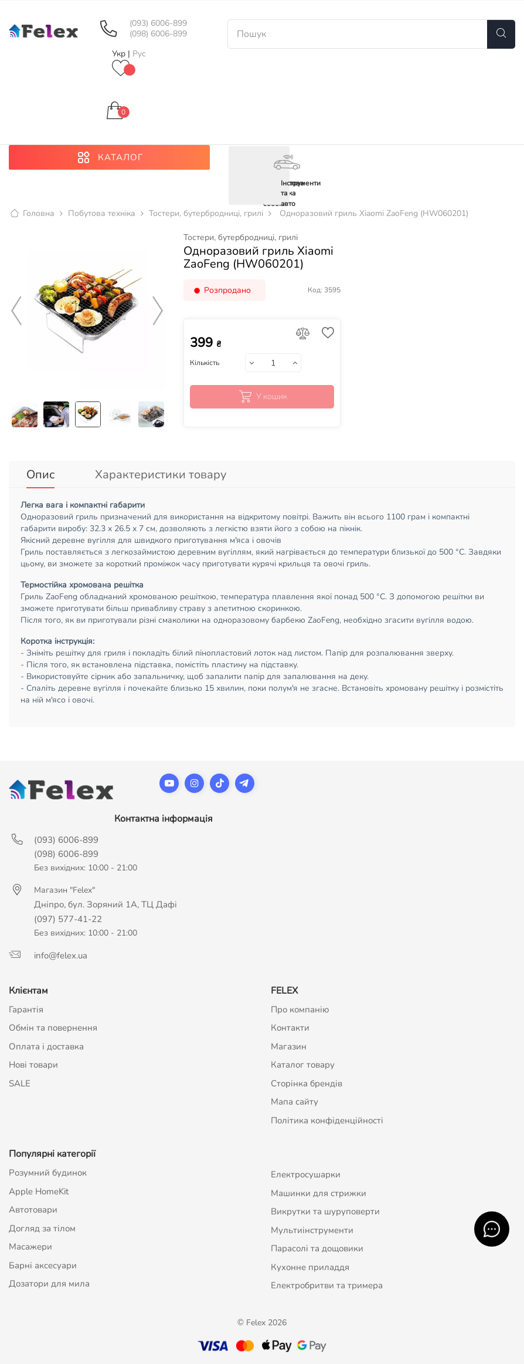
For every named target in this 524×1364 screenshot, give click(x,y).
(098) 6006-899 (158, 34)
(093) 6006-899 (158, 23)
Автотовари (33, 1210)
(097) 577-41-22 (68, 919)
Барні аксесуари (43, 1265)
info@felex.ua (60, 955)
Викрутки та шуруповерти (325, 1211)
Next (158, 311)
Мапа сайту (294, 1102)
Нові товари (33, 1065)
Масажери (30, 1246)
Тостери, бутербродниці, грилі (240, 237)
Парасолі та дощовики (317, 1248)
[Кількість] (273, 363)
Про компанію (300, 1009)
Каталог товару (303, 1065)
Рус (139, 53)
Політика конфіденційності (327, 1120)
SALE (19, 1083)
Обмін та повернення (53, 1028)
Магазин (289, 1046)
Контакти (290, 1028)
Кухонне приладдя (310, 1267)
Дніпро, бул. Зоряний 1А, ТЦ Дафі (105, 904)
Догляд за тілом (42, 1228)
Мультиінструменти (312, 1230)
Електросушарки (306, 1174)
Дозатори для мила (49, 1283)
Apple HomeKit (39, 1191)
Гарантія (26, 1009)
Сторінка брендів (306, 1083)
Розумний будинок (48, 1173)
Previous (16, 311)
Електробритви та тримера (327, 1285)
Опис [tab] (40, 474)
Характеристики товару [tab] (160, 474)
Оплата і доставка (46, 1046)
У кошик (262, 396)
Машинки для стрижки (318, 1193)
